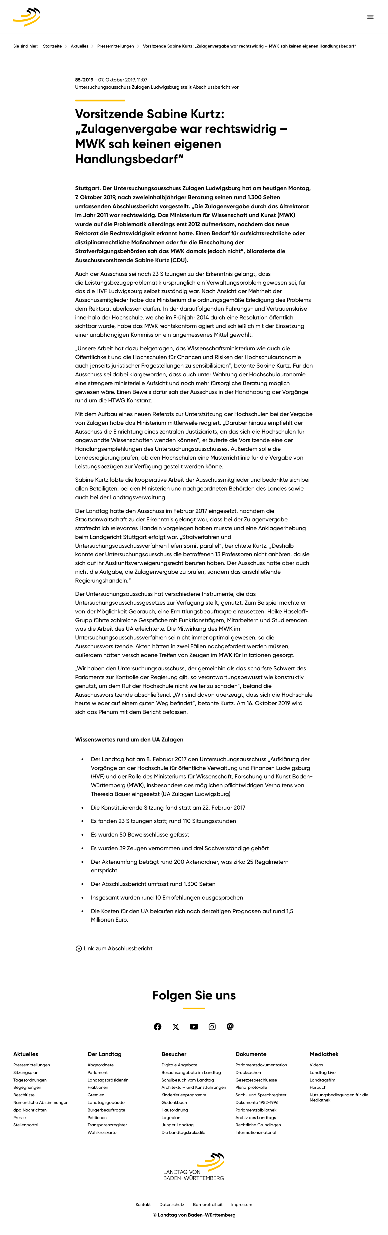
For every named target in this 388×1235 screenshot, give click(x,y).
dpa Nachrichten (30, 1109)
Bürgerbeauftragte (106, 1109)
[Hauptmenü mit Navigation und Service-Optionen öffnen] (370, 17)
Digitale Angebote (179, 1064)
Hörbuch (318, 1087)
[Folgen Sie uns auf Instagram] (212, 1026)
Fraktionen (98, 1087)
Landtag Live (323, 1072)
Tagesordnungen (30, 1079)
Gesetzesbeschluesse (256, 1079)
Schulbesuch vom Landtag (188, 1079)
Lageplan (171, 1117)
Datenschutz (171, 1204)
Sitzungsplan (25, 1072)
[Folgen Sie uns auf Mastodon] (230, 1026)
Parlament (98, 1072)
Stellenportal (25, 1124)
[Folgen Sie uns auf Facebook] (157, 1026)
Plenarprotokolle (251, 1087)
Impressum (241, 1204)
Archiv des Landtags (256, 1117)
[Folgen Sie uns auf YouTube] (194, 1026)
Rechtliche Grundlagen (258, 1124)
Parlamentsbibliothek (256, 1109)
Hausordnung (175, 1109)
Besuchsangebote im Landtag (191, 1072)
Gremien (96, 1094)
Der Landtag (105, 1054)
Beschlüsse (24, 1094)
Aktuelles (79, 46)
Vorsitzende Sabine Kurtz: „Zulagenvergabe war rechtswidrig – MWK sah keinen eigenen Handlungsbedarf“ (249, 46)
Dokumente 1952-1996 (257, 1102)
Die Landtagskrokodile (183, 1132)
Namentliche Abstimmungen (41, 1102)
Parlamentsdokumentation (261, 1064)
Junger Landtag (178, 1124)
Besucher (174, 1054)
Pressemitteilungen (115, 46)
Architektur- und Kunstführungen (194, 1087)
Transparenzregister (107, 1124)
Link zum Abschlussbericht (114, 948)
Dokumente (251, 1054)
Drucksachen (248, 1072)
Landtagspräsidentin (108, 1079)
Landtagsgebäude (106, 1102)
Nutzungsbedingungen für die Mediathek (339, 1097)
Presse (19, 1117)
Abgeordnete (101, 1064)
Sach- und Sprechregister (261, 1094)
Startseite (52, 46)
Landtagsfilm (322, 1079)
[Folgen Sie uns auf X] (175, 1026)
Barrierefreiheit (207, 1204)
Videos (316, 1064)
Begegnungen (27, 1087)
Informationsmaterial (256, 1132)
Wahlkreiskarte (102, 1132)
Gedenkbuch (174, 1102)
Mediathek (324, 1054)
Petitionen (97, 1117)
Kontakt (143, 1204)
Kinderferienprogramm (184, 1094)
